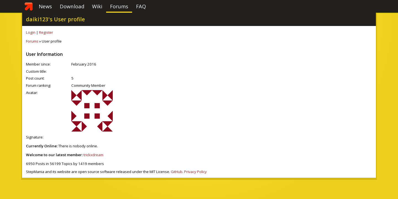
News (45, 6)
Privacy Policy (195, 171)
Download (72, 6)
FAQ (141, 6)
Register (46, 32)
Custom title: (36, 71)
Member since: (38, 64)
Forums (119, 6)
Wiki (97, 6)
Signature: (34, 137)
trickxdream (93, 154)
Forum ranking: (38, 85)
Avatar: (32, 92)
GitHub (176, 171)
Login (30, 32)
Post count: (35, 78)
